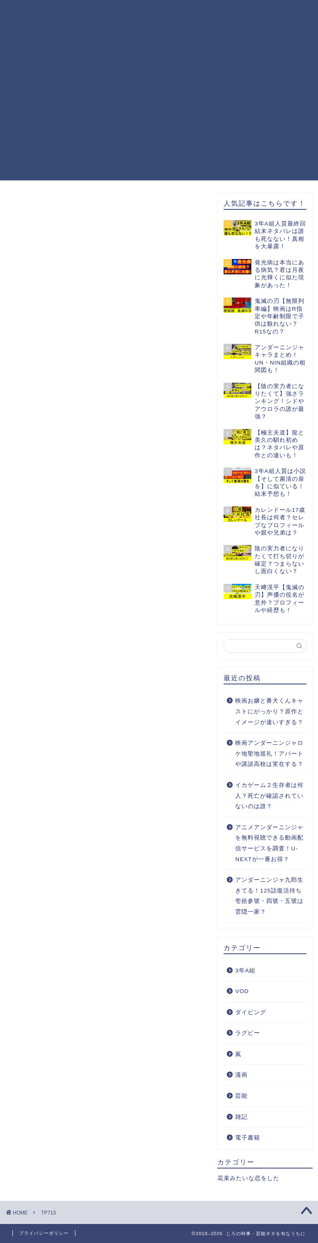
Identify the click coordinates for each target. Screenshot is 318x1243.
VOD (241, 992)
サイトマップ (96, 29)
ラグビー (247, 1033)
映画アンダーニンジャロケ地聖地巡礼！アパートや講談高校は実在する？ (269, 754)
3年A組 (245, 970)
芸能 (241, 1096)
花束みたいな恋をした (248, 1179)
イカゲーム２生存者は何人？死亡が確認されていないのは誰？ (269, 796)
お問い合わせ (183, 13)
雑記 (241, 1117)
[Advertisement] (159, 122)
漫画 (241, 1075)
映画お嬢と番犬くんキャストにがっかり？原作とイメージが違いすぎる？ (269, 711)
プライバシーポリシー (109, 13)
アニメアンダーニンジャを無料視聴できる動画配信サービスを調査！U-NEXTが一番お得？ (269, 844)
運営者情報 (239, 13)
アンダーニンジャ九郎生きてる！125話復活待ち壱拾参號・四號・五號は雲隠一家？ (269, 896)
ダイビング (250, 1012)
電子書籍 (247, 1138)
